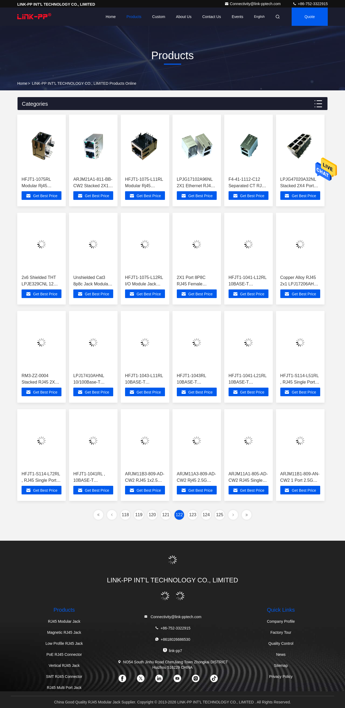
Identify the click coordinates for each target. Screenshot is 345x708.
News (280, 654)
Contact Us (211, 17)
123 (192, 514)
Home (111, 17)
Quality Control (281, 643)
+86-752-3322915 (310, 4)
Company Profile (281, 621)
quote (310, 17)
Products (133, 17)
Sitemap (281, 665)
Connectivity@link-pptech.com (253, 4)
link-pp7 (172, 650)
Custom (158, 17)
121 (166, 514)
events (237, 17)
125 (219, 514)
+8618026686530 (172, 639)
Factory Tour (280, 632)
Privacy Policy (280, 676)
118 (125, 514)
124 (206, 514)
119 (139, 514)
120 (152, 514)
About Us (184, 17)
